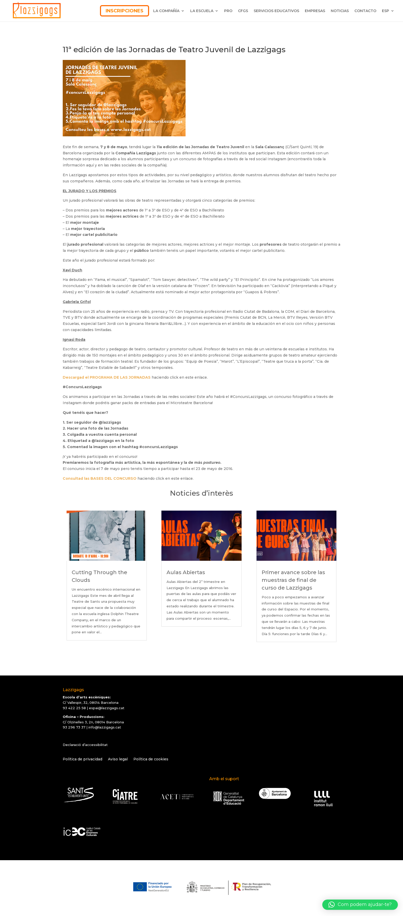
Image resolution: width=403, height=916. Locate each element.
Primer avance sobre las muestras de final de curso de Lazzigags (293, 580)
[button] (360, 905)
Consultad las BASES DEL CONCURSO (99, 478)
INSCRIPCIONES (124, 10)
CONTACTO (365, 11)
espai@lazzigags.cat (106, 708)
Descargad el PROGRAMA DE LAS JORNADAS (107, 377)
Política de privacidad (82, 759)
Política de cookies (150, 759)
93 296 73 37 (74, 727)
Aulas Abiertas (186, 572)
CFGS (243, 11)
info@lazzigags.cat (104, 727)
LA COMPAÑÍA (166, 11)
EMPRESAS (315, 11)
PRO (228, 11)
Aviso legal (118, 759)
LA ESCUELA (201, 11)
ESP (385, 11)
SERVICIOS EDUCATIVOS (276, 11)
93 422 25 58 (74, 708)
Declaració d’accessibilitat (85, 745)
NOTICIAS (340, 11)
